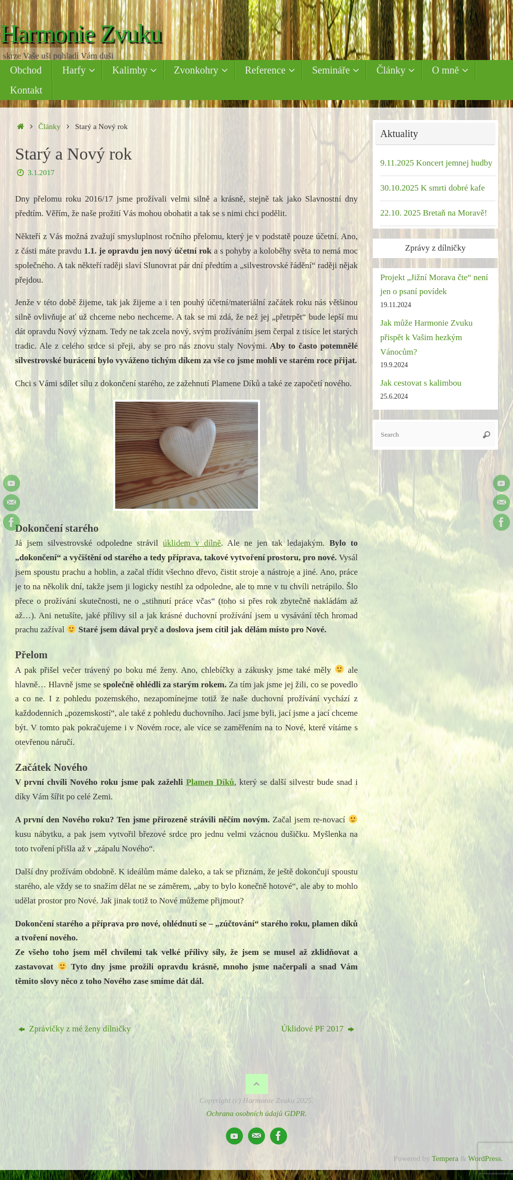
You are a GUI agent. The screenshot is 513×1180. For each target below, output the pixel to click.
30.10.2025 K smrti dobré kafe (432, 188)
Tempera (445, 1158)
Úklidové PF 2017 (317, 1028)
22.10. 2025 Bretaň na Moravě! (433, 213)
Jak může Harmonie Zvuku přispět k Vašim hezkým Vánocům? (426, 337)
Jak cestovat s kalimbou (420, 383)
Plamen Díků (210, 782)
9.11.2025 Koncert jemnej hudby (436, 163)
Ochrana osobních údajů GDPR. (256, 1113)
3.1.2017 (41, 172)
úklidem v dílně (192, 543)
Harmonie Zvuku (80, 34)
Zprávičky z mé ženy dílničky (75, 1028)
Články (50, 126)
